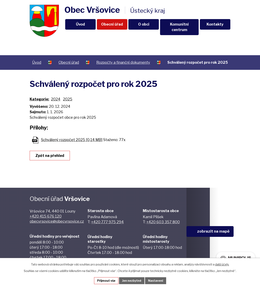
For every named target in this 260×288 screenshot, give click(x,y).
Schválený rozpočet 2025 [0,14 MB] (71, 140)
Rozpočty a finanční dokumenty (123, 62)
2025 (67, 99)
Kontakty (215, 24)
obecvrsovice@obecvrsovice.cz (57, 221)
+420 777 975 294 (107, 222)
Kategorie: (39, 99)
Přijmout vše (106, 280)
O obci (143, 24)
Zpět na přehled (49, 155)
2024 (55, 99)
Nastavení (155, 280)
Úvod (80, 24)
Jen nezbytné (131, 280)
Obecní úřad (112, 24)
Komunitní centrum (179, 27)
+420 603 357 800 (163, 222)
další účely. (222, 264)
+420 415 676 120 (46, 216)
